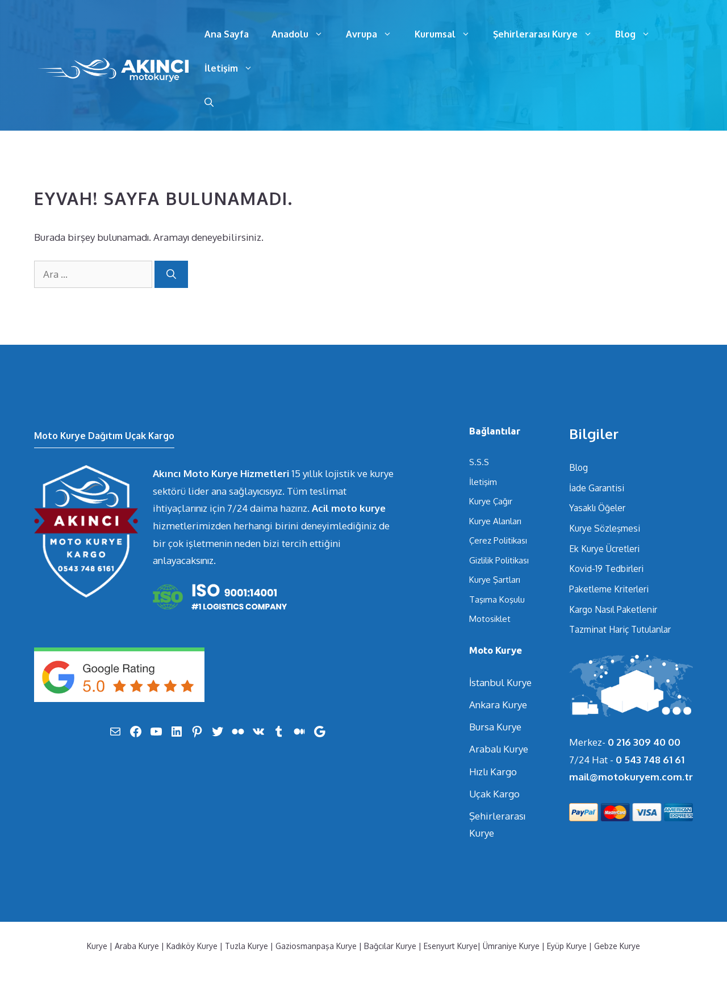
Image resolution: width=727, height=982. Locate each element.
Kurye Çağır (490, 501)
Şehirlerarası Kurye (548, 34)
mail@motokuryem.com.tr (631, 777)
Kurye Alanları (495, 521)
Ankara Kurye (498, 705)
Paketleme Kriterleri (609, 589)
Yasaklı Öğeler (597, 507)
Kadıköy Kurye (192, 946)
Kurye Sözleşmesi (604, 528)
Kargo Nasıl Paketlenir (613, 609)
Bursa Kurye (495, 727)
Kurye (97, 946)
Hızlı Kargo (493, 772)
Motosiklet (490, 618)
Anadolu (303, 34)
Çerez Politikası (498, 540)
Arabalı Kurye (498, 749)
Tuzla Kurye (246, 946)
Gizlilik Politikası (499, 560)
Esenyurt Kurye (451, 946)
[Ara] (171, 274)
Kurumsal (448, 34)
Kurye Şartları (494, 579)
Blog (638, 34)
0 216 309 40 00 (644, 742)
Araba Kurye (137, 946)
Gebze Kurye (617, 946)
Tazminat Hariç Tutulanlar (620, 629)
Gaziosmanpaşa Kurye (316, 946)
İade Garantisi (596, 488)
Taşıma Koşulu (497, 599)
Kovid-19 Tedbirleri (606, 568)
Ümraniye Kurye (511, 946)
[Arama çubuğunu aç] (209, 102)
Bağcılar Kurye (390, 946)
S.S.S (479, 462)
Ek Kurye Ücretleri (604, 548)
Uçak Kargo (494, 794)
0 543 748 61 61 (650, 760)
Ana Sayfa (226, 34)
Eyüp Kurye (567, 946)
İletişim (234, 68)
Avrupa (374, 34)
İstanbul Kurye (500, 682)
